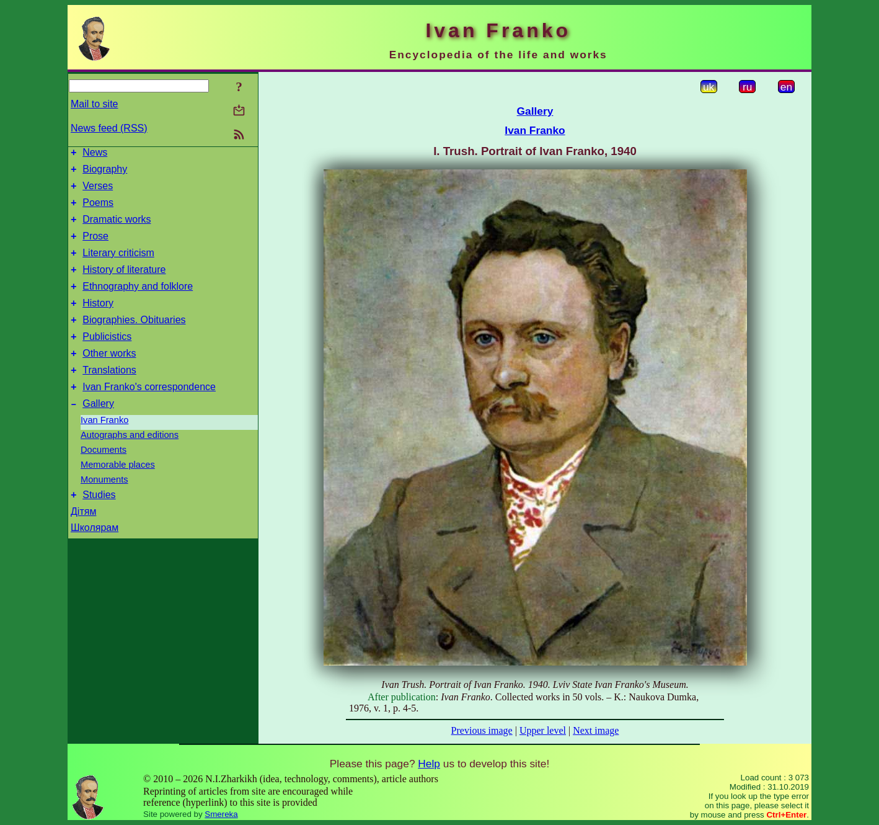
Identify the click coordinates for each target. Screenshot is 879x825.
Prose (95, 247)
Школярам (94, 559)
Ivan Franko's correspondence (149, 414)
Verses (97, 191)
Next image (596, 730)
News (94, 154)
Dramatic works (116, 228)
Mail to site (94, 104)
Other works (109, 377)
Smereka (221, 814)
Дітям (83, 543)
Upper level (542, 730)
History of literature (124, 284)
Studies (98, 526)
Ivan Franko (104, 450)
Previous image (482, 730)
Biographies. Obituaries (133, 340)
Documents (103, 479)
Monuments (104, 509)
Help (429, 763)
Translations (109, 396)
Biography (104, 172)
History (97, 321)
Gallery (98, 433)
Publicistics (106, 359)
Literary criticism (118, 266)
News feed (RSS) (109, 128)
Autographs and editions (130, 465)
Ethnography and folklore (137, 303)
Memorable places (118, 494)
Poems (97, 210)
